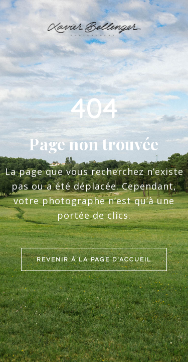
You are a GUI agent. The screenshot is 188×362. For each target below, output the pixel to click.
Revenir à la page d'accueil (94, 193)
